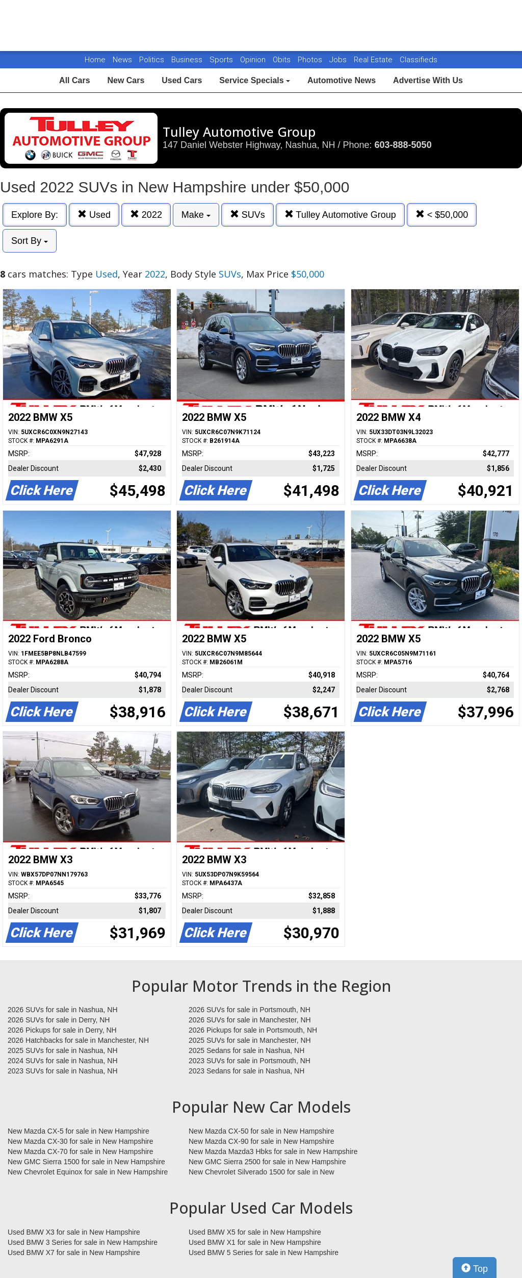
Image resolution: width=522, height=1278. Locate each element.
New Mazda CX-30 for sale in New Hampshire (80, 1141)
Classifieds (418, 59)
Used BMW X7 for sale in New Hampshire (74, 1252)
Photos (311, 59)
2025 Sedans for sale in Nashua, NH (246, 1050)
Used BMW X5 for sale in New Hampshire (255, 1232)
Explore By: (34, 215)
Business (187, 59)
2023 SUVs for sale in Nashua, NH (63, 1071)
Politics (151, 59)
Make (196, 215)
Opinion (254, 59)
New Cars (125, 80)
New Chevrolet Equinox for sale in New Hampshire (88, 1172)
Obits (283, 59)
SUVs (247, 214)
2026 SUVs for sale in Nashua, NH (63, 1010)
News (122, 59)
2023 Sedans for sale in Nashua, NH (246, 1071)
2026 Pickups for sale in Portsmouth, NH (253, 1030)
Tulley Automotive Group (340, 214)
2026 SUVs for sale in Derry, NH (59, 1020)
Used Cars (182, 80)
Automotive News (341, 80)
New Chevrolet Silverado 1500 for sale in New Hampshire (261, 1172)
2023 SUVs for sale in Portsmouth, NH (249, 1061)
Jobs (339, 59)
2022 (146, 214)
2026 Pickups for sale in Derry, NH (62, 1030)
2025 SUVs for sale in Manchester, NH (250, 1040)
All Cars (74, 80)
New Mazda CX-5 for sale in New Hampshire (78, 1131)
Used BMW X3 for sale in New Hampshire (74, 1232)
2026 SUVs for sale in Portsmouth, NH (249, 1010)
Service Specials (254, 80)
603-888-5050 (403, 145)
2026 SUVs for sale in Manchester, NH (250, 1020)
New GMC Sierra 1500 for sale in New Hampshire (86, 1162)
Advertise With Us (428, 80)
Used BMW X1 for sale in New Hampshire (255, 1242)
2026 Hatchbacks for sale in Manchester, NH (78, 1040)
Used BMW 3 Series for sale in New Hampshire (83, 1242)
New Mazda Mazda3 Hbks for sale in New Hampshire (273, 1151)
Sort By (29, 241)
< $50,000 (441, 214)
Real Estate (374, 59)
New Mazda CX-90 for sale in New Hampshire (261, 1141)
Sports (222, 59)
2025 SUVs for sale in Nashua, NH (63, 1050)
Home (95, 59)
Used (94, 214)
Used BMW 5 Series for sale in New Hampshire (263, 1252)
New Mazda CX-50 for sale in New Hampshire (261, 1131)
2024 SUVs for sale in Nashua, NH (63, 1061)
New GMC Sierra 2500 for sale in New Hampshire (267, 1162)
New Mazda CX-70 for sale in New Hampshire (80, 1151)
